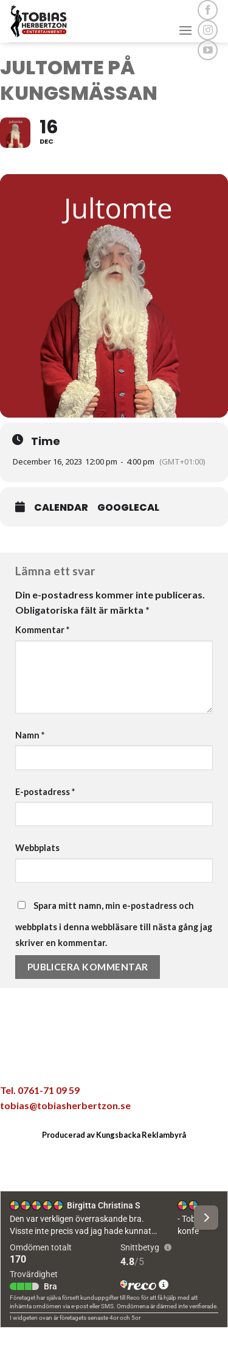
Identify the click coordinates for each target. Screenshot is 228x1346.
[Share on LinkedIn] (178, 1061)
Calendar (61, 507)
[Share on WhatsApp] (49, 1061)
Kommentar (42, 630)
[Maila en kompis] (126, 1061)
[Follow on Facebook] (208, 10)
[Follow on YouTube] (208, 50)
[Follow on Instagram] (208, 30)
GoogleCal (128, 507)
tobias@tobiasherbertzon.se (65, 1105)
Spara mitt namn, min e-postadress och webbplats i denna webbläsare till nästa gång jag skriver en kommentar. (113, 924)
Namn (29, 735)
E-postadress (45, 792)
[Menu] (185, 30)
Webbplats (37, 848)
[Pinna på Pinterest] (152, 1061)
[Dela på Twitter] (100, 1061)
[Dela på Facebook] (75, 1061)
